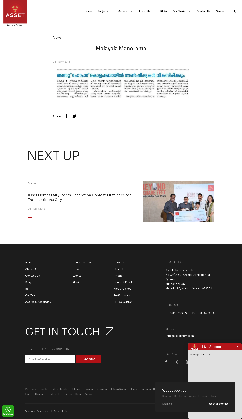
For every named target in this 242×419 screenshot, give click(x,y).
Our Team (31, 295)
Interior (119, 275)
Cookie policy (183, 396)
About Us (144, 11)
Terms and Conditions (37, 411)
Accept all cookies (218, 403)
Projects (103, 11)
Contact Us (203, 11)
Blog (28, 282)
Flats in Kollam (119, 389)
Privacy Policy (61, 411)
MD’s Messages (82, 262)
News (76, 269)
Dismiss (167, 403)
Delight (118, 269)
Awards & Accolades (38, 301)
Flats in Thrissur (35, 394)
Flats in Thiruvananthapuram (89, 389)
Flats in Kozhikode (60, 394)
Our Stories (180, 11)
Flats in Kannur (84, 394)
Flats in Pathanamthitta (145, 389)
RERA (163, 11)
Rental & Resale (123, 282)
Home (88, 11)
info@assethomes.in (179, 336)
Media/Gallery (122, 288)
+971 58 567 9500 (203, 313)
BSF (27, 288)
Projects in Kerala (36, 389)
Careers (221, 11)
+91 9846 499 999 (177, 313)
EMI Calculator (123, 301)
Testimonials (122, 295)
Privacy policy (207, 396)
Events (76, 275)
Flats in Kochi (59, 389)
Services (123, 11)
